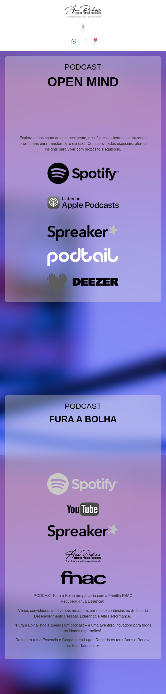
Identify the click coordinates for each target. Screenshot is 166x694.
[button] (83, 27)
